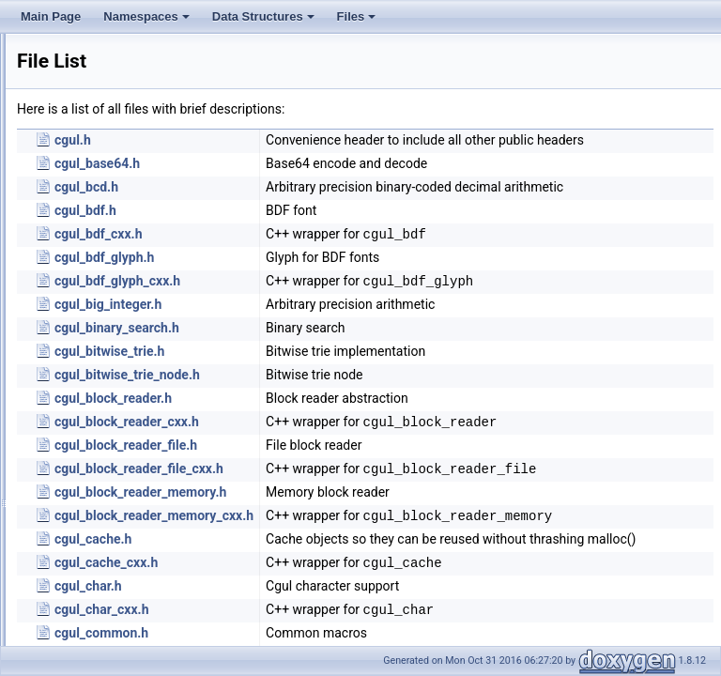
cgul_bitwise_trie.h (344, 382)
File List (66, 131)
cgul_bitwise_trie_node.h (362, 405)
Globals (66, 152)
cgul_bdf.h (320, 229)
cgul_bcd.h (321, 196)
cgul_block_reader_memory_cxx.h (388, 570)
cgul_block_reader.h (348, 429)
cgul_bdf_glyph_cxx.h (352, 299)
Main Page (51, 16)
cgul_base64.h (332, 172)
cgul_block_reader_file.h (360, 488)
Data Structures (264, 21)
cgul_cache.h (327, 606)
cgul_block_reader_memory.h (375, 547)
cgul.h (307, 139)
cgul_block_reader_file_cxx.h (373, 511)
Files (358, 21)
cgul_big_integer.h (342, 335)
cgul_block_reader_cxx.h (361, 452)
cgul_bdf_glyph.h (339, 276)
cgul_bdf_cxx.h (333, 252)
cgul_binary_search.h (351, 358)
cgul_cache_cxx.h (340, 639)
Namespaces (147, 21)
